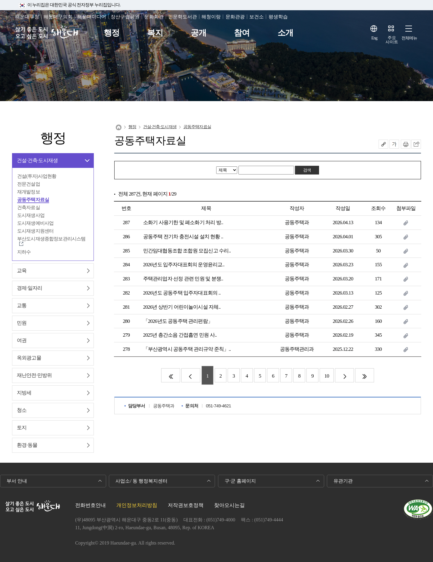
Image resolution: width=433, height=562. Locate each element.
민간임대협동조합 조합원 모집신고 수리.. (187, 251)
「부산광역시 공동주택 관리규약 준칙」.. (187, 349)
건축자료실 (28, 207)
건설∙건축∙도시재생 (37, 160)
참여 (242, 33)
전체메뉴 (409, 38)
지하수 (24, 252)
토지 (21, 428)
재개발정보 (28, 191)
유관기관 (343, 480)
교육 (21, 270)
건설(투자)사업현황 (36, 176)
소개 (285, 33)
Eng (374, 38)
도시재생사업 (31, 215)
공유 (383, 144)
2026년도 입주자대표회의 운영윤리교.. (183, 264)
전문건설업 (28, 184)
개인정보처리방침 (136, 505)
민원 (21, 323)
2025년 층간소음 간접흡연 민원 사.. (180, 335)
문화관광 (235, 16)
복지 (155, 33)
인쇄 (405, 144)
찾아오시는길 (229, 505)
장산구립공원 (125, 16)
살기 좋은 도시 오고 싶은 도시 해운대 (47, 33)
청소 (21, 410)
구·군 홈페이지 (240, 480)
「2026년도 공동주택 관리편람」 (178, 321)
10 (326, 376)
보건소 (256, 16)
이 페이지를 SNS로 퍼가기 (416, 144)
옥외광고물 (29, 358)
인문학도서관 (182, 16)
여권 (21, 340)
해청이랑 (211, 16)
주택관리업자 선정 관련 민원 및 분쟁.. (183, 279)
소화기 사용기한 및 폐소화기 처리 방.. (183, 222)
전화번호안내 (90, 505)
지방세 (24, 393)
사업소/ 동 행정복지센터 (141, 480)
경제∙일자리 (29, 288)
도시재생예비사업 (35, 223)
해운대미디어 (91, 16)
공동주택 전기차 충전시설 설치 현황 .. (183, 236)
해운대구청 (27, 16)
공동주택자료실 (33, 199)
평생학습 (278, 16)
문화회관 (154, 16)
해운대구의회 (58, 16)
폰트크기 (394, 144)
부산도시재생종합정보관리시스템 (51, 238)
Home (118, 127)
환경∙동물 (27, 445)
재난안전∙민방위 (34, 375)
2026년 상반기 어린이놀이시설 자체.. (182, 307)
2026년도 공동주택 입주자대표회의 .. (182, 293)
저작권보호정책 (186, 505)
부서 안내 (17, 480)
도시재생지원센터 (35, 230)
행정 (111, 33)
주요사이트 (391, 40)
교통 (21, 305)
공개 (198, 33)
